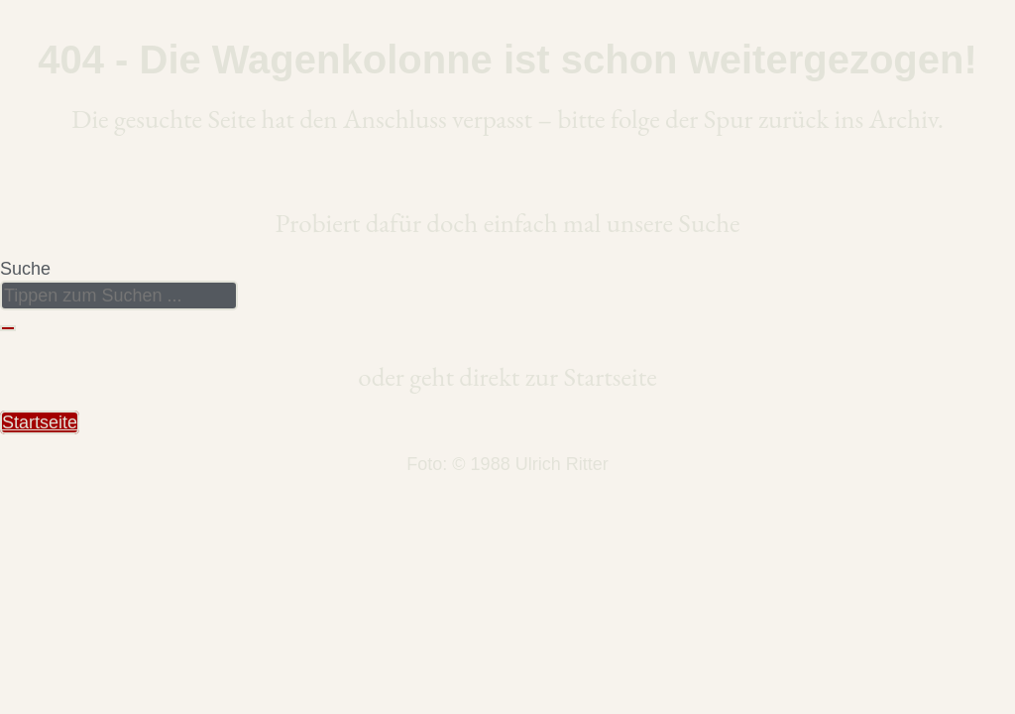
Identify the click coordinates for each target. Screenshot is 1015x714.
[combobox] (119, 295)
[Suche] (8, 328)
